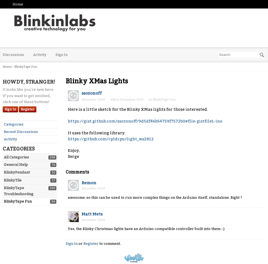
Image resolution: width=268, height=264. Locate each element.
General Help (16, 165)
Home (18, 4)
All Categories (16, 157)
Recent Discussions (21, 132)
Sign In (62, 55)
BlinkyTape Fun (18, 201)
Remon (88, 182)
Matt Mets (92, 214)
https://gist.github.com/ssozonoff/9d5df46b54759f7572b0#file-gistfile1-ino (145, 121)
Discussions (13, 55)
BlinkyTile (13, 180)
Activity (39, 55)
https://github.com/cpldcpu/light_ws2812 (111, 139)
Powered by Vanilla (134, 257)
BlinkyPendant (17, 172)
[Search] (262, 55)
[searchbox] (241, 54)
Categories (14, 124)
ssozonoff (91, 93)
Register (27, 109)
